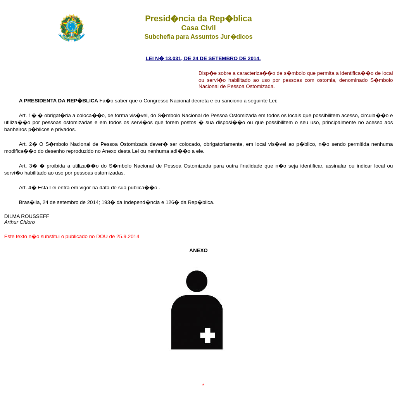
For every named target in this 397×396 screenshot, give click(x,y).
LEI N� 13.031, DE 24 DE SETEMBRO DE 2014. (203, 58)
